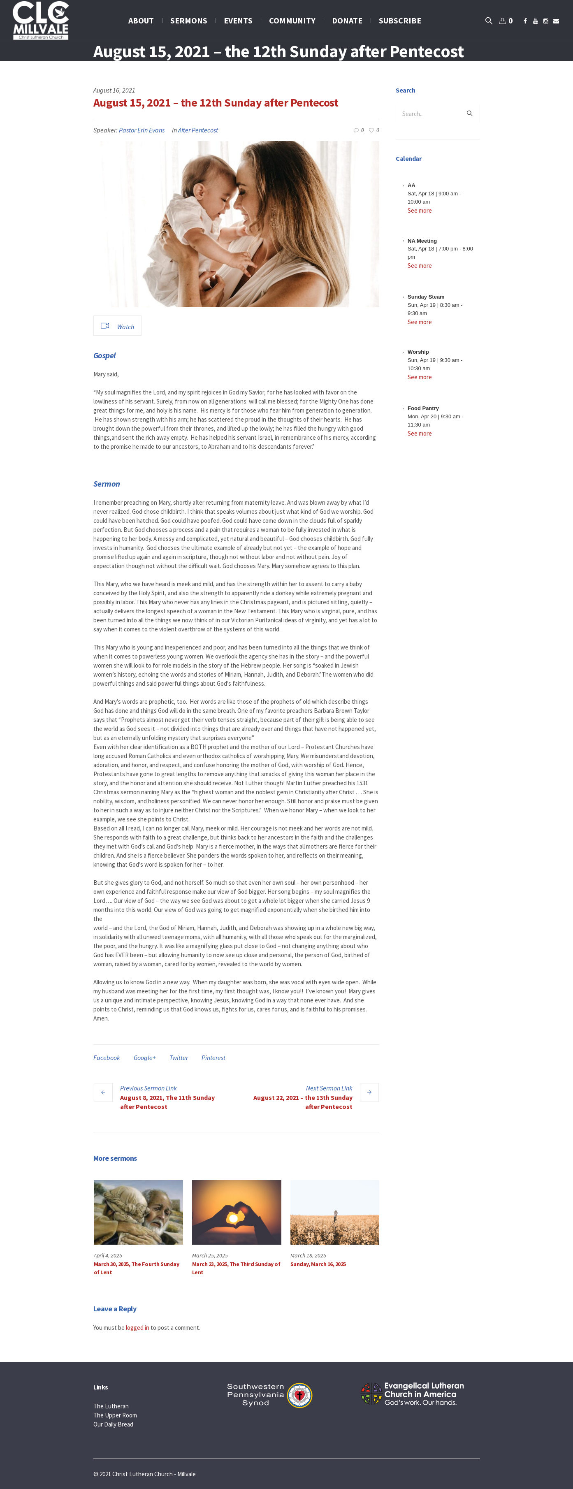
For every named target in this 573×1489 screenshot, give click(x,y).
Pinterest (213, 1057)
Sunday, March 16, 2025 (318, 1264)
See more (420, 210)
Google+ (145, 1057)
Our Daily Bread (113, 1424)
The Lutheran (111, 1406)
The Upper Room (115, 1415)
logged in (137, 1327)
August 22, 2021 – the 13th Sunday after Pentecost (303, 1102)
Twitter (178, 1057)
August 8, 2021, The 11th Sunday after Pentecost (167, 1102)
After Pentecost (198, 130)
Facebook (106, 1057)
